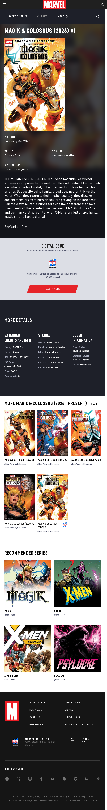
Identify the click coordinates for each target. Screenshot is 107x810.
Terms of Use (18, 796)
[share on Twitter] (18, 779)
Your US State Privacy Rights (57, 796)
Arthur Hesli (55, 357)
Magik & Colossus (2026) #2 (19, 523)
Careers (34, 717)
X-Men (57, 611)
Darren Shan (52, 367)
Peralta (13, 464)
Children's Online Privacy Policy (22, 800)
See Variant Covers (17, 227)
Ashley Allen (13, 155)
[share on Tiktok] (98, 779)
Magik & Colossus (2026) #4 (52, 460)
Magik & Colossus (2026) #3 (86, 460)
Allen (6, 464)
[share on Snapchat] (64, 779)
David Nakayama (16, 169)
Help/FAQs (35, 709)
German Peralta (62, 155)
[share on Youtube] (52, 779)
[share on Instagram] (30, 779)
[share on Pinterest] (75, 779)
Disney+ (70, 709)
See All (94, 404)
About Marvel (38, 702)
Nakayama (21, 464)
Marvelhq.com (74, 717)
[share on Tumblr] (41, 779)
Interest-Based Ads (71, 800)
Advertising (72, 702)
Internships (37, 724)
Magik (7, 611)
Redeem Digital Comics (79, 724)
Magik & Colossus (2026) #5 (19, 460)
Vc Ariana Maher (56, 362)
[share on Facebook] (7, 779)
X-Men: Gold (11, 675)
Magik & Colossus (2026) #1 (47, 525)
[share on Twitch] (87, 779)
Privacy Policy (34, 796)
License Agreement (49, 800)
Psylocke (59, 675)
